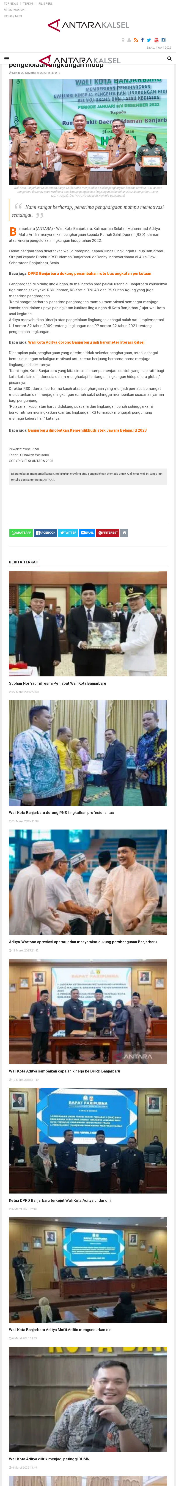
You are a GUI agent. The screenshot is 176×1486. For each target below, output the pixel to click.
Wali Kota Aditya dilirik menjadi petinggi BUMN (49, 1459)
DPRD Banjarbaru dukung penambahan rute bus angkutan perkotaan (89, 273)
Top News (11, 3)
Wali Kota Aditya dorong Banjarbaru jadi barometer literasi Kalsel (86, 342)
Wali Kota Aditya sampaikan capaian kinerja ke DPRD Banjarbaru (64, 1071)
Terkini (28, 3)
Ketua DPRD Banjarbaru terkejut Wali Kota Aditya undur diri (60, 1200)
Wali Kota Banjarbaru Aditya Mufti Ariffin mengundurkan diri (60, 1329)
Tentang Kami (13, 15)
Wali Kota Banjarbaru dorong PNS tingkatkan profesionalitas (61, 812)
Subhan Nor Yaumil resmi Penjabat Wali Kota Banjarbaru (57, 683)
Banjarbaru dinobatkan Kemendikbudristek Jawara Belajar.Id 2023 (87, 430)
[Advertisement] (92, 500)
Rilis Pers (45, 3)
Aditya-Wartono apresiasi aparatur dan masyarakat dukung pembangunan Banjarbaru (83, 942)
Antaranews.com (15, 9)
